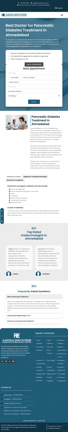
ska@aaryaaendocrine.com (13, 403)
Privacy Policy (52, 426)
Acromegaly (61, 374)
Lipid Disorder (51, 374)
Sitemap (57, 428)
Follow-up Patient (29, 77)
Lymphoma (61, 377)
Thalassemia (61, 381)
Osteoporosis (41, 374)
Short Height (51, 360)
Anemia (49, 377)
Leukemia (50, 381)
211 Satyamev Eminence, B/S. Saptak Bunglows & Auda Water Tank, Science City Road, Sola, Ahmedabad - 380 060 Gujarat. (17, 411)
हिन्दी (56, 8)
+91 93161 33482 (18, 395)
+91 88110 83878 (17, 399)
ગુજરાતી (60, 8)
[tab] (14, 176)
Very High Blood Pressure (50, 350)
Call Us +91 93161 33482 (34, 64)
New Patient (15, 77)
